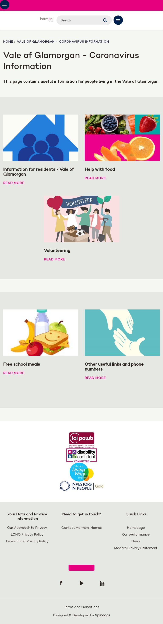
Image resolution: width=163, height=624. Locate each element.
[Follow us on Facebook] (61, 583)
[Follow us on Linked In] (102, 583)
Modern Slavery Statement (135, 548)
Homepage (136, 528)
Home (8, 41)
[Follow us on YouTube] (81, 583)
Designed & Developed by (81, 615)
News (135, 541)
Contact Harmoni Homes (81, 528)
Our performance (136, 535)
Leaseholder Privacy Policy (27, 541)
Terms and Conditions (81, 607)
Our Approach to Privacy (27, 528)
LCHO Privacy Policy (27, 535)
